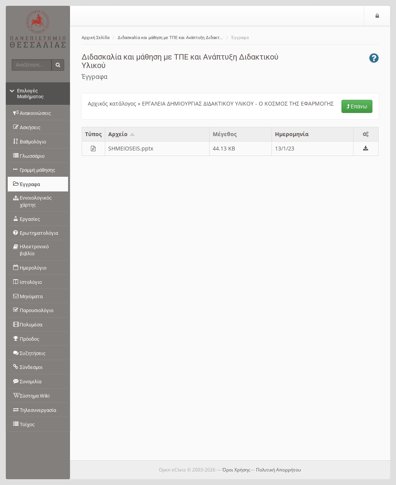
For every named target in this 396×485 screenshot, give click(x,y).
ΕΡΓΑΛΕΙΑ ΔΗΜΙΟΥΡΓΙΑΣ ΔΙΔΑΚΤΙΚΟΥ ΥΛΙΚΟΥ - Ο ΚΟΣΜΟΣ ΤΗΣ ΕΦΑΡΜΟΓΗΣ (238, 103)
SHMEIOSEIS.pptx (130, 148)
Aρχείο (121, 134)
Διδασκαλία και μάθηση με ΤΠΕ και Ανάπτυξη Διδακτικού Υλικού (180, 61)
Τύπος (93, 134)
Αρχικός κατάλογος (112, 103)
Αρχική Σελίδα (95, 37)
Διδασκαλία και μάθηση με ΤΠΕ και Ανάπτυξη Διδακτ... (170, 37)
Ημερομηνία (292, 134)
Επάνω (356, 106)
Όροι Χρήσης (236, 469)
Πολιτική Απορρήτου (278, 469)
